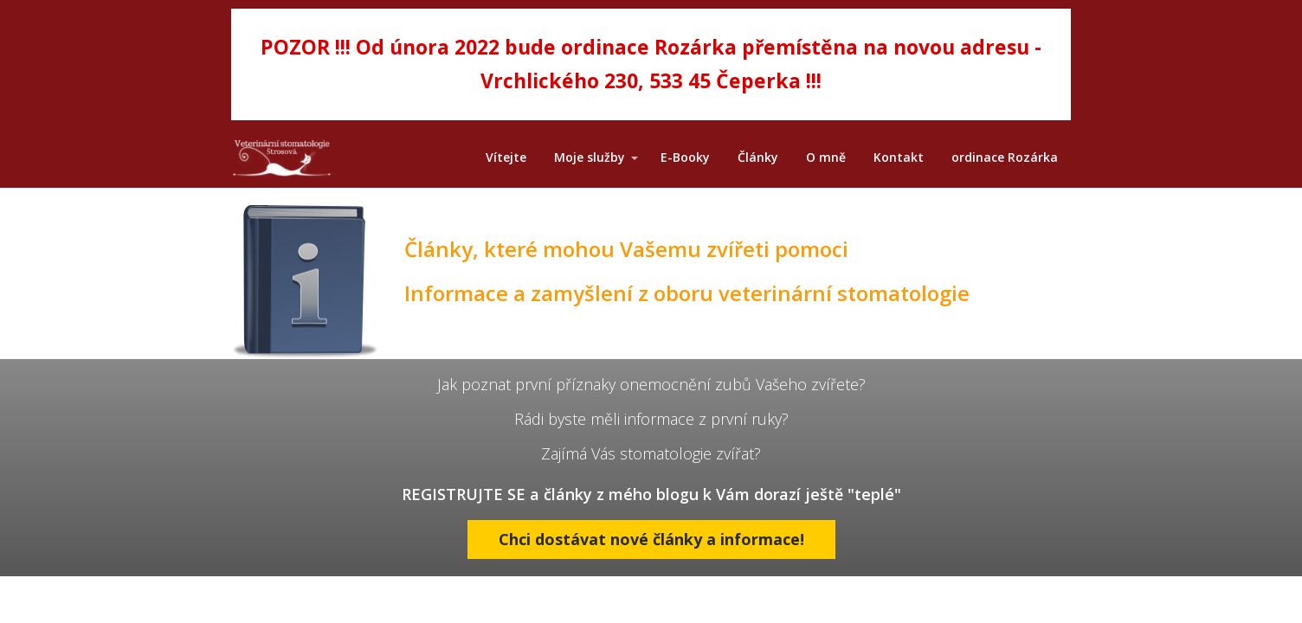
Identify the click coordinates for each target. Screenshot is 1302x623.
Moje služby (589, 157)
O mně (826, 157)
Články (758, 157)
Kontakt (898, 157)
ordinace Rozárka (1004, 157)
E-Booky (685, 157)
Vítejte (506, 157)
